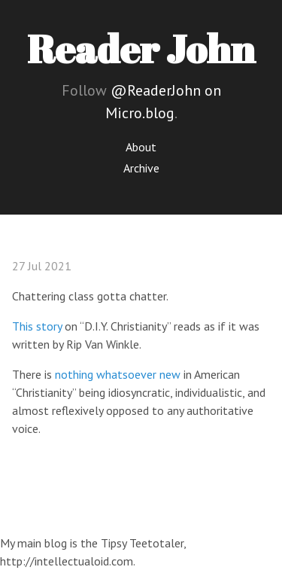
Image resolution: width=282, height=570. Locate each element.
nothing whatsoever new (117, 374)
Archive (141, 167)
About (141, 146)
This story (37, 326)
